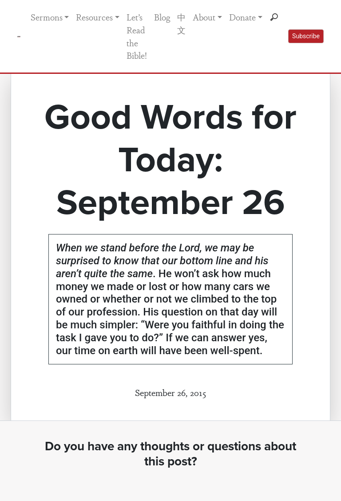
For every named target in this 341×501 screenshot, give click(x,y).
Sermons (47, 17)
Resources (94, 17)
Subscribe (306, 36)
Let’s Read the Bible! (137, 36)
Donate (242, 17)
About (204, 17)
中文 (181, 23)
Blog (162, 17)
